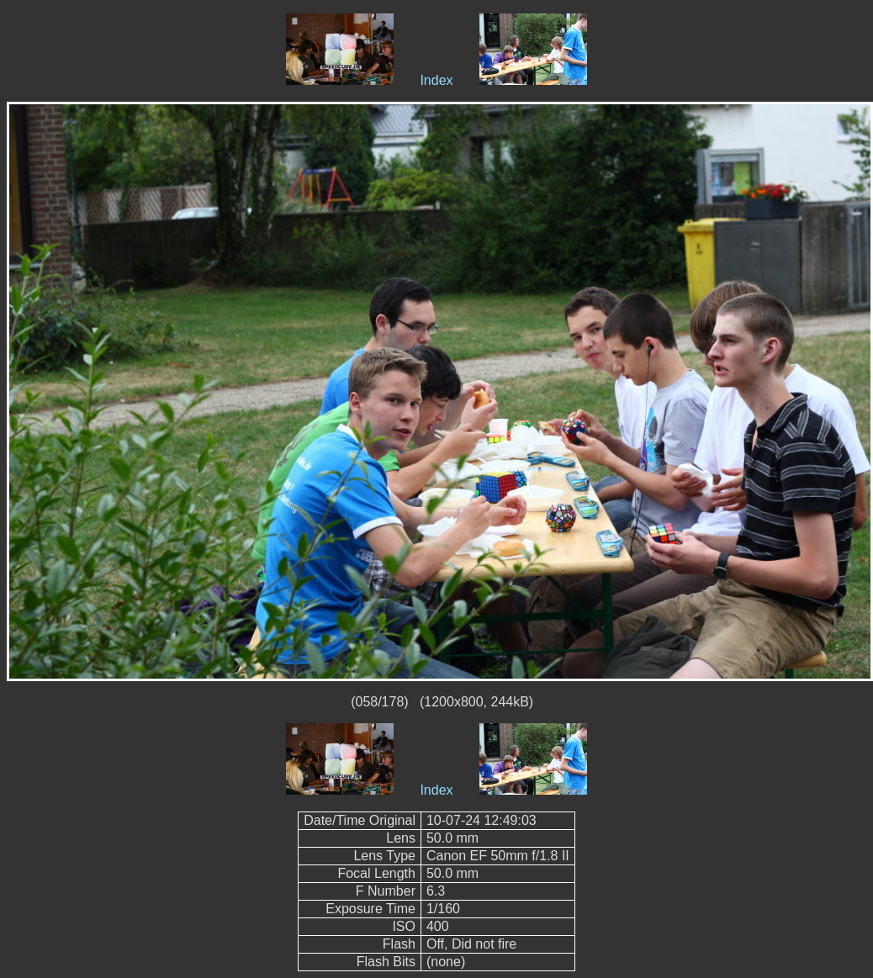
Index (436, 80)
